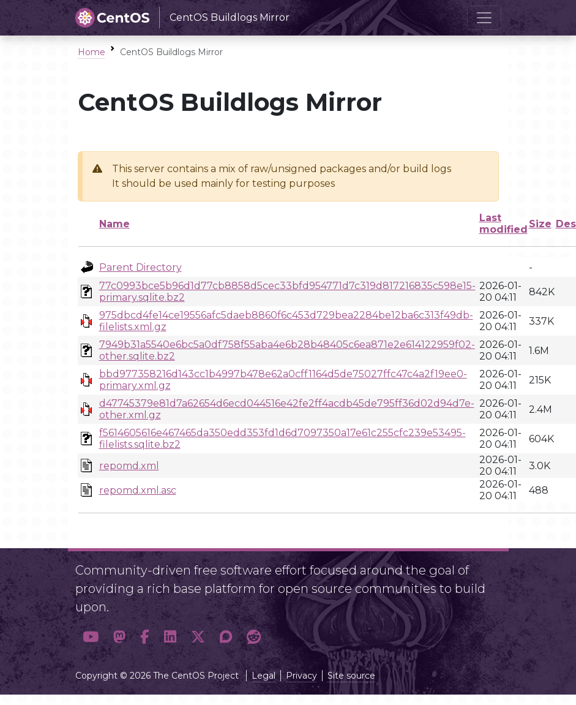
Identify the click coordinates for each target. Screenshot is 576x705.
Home (91, 52)
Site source (351, 675)
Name (114, 224)
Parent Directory (140, 267)
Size (540, 224)
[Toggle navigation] (484, 18)
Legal (263, 675)
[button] (90, 636)
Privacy (301, 675)
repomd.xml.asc (137, 490)
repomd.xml (129, 466)
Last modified (503, 223)
